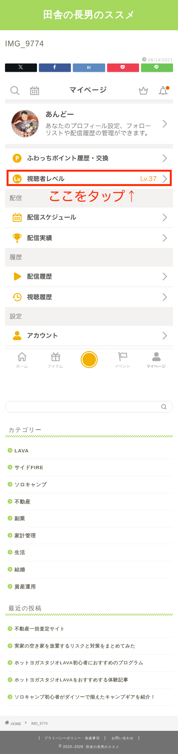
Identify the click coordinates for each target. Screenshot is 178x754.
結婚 (19, 569)
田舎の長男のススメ (89, 14)
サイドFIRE (29, 467)
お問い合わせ (123, 738)
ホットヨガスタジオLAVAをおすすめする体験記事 (71, 679)
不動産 (22, 501)
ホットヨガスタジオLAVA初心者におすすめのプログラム (78, 662)
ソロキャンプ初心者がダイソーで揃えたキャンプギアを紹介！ (84, 697)
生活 (19, 552)
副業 (19, 518)
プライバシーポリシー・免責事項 (72, 738)
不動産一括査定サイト (39, 628)
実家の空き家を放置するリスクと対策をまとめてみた (74, 646)
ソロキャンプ (30, 484)
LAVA (21, 450)
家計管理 (25, 535)
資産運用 (25, 586)
